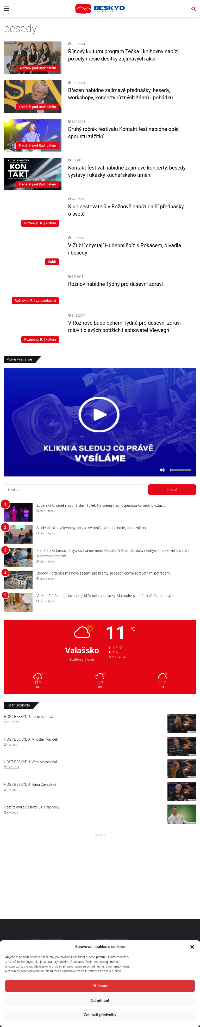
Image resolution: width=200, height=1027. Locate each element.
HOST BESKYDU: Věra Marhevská (30, 762)
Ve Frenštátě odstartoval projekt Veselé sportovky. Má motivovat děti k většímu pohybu (105, 596)
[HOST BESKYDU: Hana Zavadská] (181, 791)
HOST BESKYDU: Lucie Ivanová (28, 717)
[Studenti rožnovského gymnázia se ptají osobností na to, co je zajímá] (18, 534)
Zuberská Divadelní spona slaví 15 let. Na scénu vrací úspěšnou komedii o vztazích (101, 505)
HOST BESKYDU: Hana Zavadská (30, 784)
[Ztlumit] (162, 469)
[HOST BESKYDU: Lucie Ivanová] (181, 723)
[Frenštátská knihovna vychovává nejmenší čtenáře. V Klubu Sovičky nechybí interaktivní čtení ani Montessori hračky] (18, 557)
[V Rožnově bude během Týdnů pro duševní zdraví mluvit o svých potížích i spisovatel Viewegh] (32, 329)
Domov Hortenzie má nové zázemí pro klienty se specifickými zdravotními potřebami (103, 573)
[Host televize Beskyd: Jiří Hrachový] (181, 814)
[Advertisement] (100, 874)
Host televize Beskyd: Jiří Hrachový (31, 807)
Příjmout (99, 986)
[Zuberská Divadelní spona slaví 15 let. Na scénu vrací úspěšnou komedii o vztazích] (18, 512)
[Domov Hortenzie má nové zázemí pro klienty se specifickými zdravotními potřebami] (18, 580)
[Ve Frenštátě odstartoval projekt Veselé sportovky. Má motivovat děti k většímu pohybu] (18, 602)
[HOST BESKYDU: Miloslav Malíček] (181, 746)
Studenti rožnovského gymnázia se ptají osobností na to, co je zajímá (91, 528)
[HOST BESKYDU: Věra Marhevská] (181, 768)
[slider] (180, 469)
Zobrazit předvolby (100, 1014)
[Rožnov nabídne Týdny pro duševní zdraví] (32, 290)
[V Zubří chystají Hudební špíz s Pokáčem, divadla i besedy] (32, 251)
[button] (192, 947)
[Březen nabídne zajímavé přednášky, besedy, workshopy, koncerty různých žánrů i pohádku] (32, 96)
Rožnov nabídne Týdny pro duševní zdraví (115, 284)
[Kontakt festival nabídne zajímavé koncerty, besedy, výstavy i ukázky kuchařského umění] (32, 174)
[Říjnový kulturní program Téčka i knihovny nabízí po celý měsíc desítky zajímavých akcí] (32, 57)
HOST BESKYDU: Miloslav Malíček (31, 739)
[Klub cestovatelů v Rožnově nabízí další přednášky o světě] (32, 213)
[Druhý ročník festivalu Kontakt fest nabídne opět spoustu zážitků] (32, 135)
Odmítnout (100, 1000)
